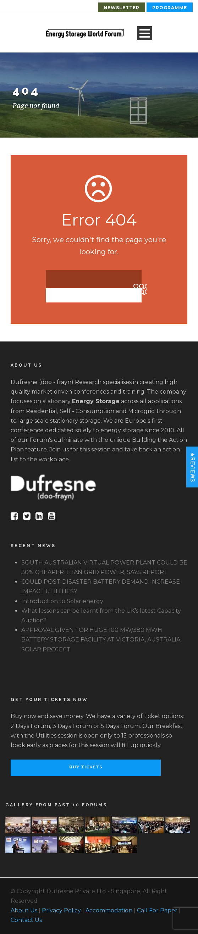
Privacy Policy (61, 910)
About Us (24, 910)
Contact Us (26, 920)
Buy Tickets (86, 767)
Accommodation (109, 910)
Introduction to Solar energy (62, 601)
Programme (169, 7)
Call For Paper (157, 910)
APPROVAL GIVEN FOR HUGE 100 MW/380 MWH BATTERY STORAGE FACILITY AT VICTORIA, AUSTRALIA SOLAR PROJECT (100, 639)
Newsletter (121, 7)
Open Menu (144, 33)
